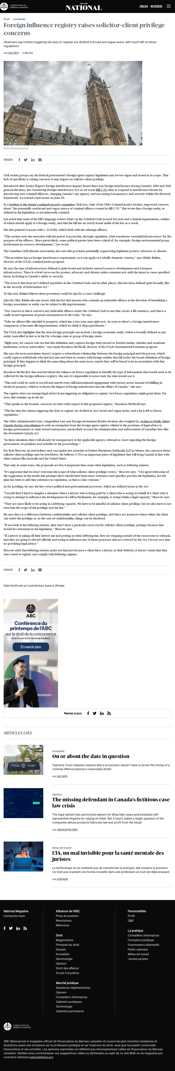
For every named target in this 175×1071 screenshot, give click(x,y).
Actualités (19, 19)
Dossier (61, 949)
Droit (7, 19)
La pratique (135, 930)
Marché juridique (67, 983)
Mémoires (62, 925)
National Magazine (16, 911)
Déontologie (64, 959)
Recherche (156, 6)
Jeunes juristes (138, 959)
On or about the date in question (90, 756)
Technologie (64, 1006)
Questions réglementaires (73, 987)
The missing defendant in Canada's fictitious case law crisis (111, 803)
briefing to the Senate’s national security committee (42, 204)
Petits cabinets (138, 949)
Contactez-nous (14, 916)
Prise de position (67, 916)
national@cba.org (41, 1057)
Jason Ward (62, 879)
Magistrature (64, 940)
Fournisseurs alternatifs (143, 945)
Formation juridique (141, 940)
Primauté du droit (67, 945)
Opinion (57, 794)
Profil (131, 916)
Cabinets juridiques (69, 1002)
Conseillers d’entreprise (71, 997)
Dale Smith (13, 52)
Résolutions (64, 920)
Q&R (131, 920)
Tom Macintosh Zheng (67, 829)
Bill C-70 (101, 190)
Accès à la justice (67, 973)
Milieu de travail (61, 847)
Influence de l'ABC (68, 911)
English (144, 6)
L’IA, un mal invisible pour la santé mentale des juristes (108, 856)
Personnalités (137, 911)
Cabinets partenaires (70, 1011)
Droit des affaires (67, 968)
